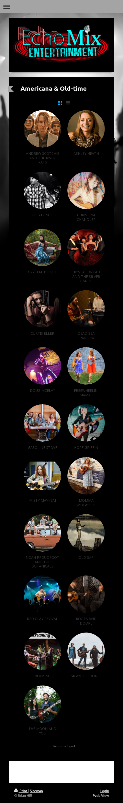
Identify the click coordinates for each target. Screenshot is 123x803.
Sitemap (36, 790)
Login (104, 790)
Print (21, 790)
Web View (101, 795)
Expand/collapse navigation (61, 6)
